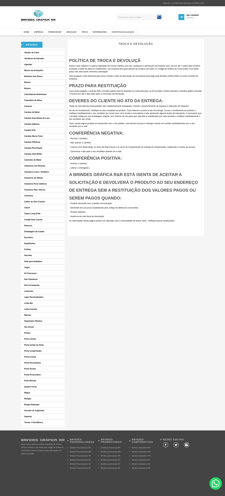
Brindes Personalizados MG (80, 452)
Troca (84, 32)
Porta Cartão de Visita (34, 345)
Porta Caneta (30, 339)
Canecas (28, 106)
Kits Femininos (31, 279)
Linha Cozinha (30, 309)
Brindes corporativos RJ (141, 460)
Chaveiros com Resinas (34, 166)
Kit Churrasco (30, 273)
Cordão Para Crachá (33, 220)
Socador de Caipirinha (34, 410)
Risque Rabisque (31, 405)
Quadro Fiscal (30, 387)
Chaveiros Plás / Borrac (34, 190)
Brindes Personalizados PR (80, 456)
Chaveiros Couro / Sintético (36, 172)
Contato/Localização (123, 32)
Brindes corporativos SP (141, 468)
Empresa (38, 32)
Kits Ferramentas (32, 285)
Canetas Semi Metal (33, 154)
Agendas (28, 64)
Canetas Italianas (32, 124)
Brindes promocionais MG (111, 452)
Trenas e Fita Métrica (33, 422)
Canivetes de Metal (32, 160)
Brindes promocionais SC (110, 464)
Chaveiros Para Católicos (35, 184)
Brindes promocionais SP (110, 468)
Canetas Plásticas (32, 142)
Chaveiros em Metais (33, 178)
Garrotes (28, 255)
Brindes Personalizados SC (80, 464)
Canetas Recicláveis (33, 148)
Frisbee (27, 249)
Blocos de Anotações (33, 70)
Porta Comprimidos (33, 351)
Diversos (28, 226)
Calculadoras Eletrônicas (35, 94)
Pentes (27, 333)
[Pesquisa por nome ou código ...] (139, 17)
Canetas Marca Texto (33, 136)
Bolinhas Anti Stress (33, 76)
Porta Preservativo (32, 375)
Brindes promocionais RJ (110, 460)
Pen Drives (29, 327)
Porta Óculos (30, 369)
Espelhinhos (29, 243)
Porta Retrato (30, 381)
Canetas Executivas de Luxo (37, 118)
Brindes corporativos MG (141, 452)
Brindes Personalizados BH (80, 448)
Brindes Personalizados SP (80, 468)
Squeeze (28, 416)
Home (26, 32)
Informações (100, 32)
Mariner (27, 315)
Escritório (28, 237)
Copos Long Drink (32, 213)
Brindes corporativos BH (141, 448)
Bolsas (27, 82)
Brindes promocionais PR (110, 456)
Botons (27, 88)
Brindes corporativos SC (141, 464)
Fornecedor (54, 32)
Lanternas (28, 291)
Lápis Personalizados (33, 297)
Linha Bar (28, 303)
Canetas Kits (30, 130)
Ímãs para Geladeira (33, 261)
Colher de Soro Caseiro (34, 202)
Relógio (27, 399)
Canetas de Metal (32, 112)
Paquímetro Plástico (33, 321)
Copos (27, 208)
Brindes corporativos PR (141, 456)
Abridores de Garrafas (34, 58)
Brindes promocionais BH (110, 448)
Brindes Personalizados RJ (80, 460)
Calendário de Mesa (33, 100)
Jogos (27, 267)
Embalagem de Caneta (34, 231)
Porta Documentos (32, 363)
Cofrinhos (28, 196)
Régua (27, 393)
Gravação (71, 32)
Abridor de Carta (31, 52)
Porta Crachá (30, 357)
